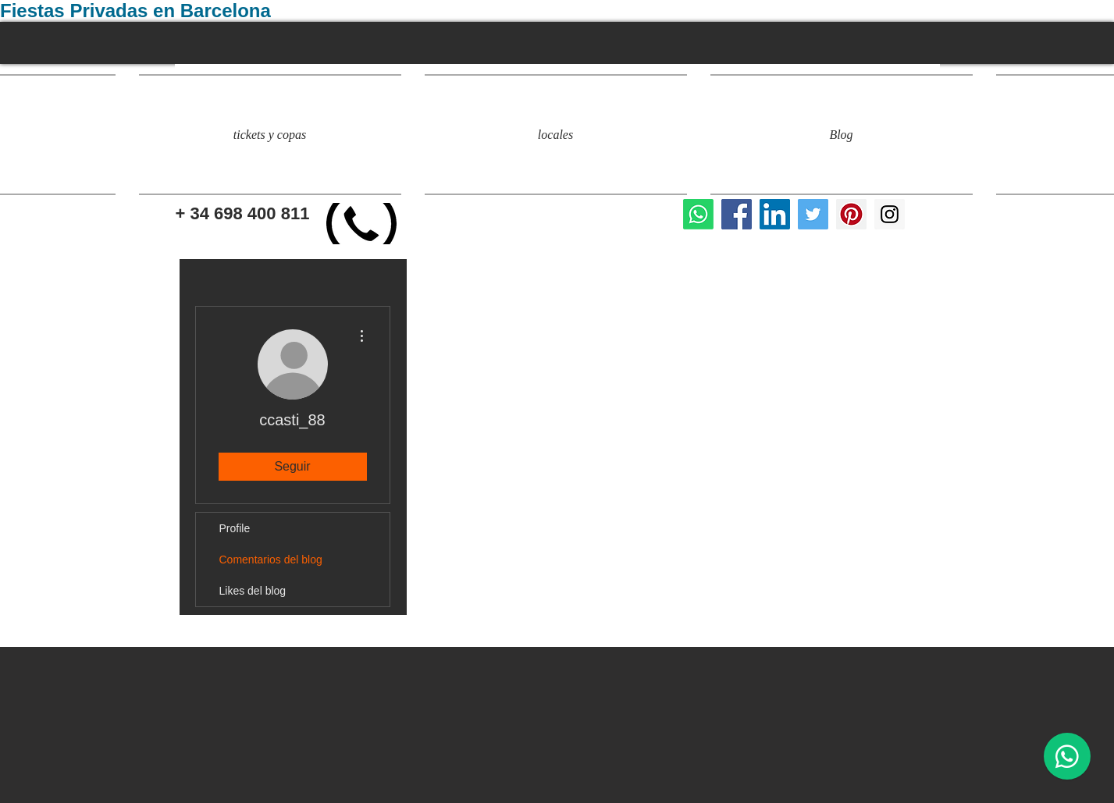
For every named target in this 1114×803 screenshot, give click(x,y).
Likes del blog (253, 590)
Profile (235, 528)
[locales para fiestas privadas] (736, 214)
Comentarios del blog (270, 559)
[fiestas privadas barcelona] (813, 214)
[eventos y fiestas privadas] (889, 214)
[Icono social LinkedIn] (775, 214)
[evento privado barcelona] (851, 214)
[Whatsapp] (698, 214)
